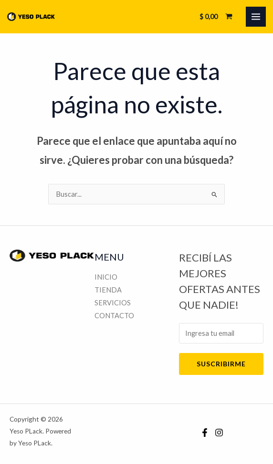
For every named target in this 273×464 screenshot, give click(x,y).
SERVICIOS (112, 303)
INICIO (105, 277)
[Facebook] (204, 432)
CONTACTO (114, 316)
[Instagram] (219, 432)
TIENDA (108, 290)
